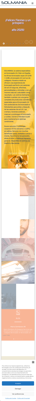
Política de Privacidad (23, 398)
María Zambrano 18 (17, 327)
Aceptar (18, 383)
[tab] (4, 43)
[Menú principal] (32, 3)
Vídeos (18, 268)
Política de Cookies (10, 398)
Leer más (6, 335)
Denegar (18, 389)
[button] (33, 362)
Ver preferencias (18, 394)
